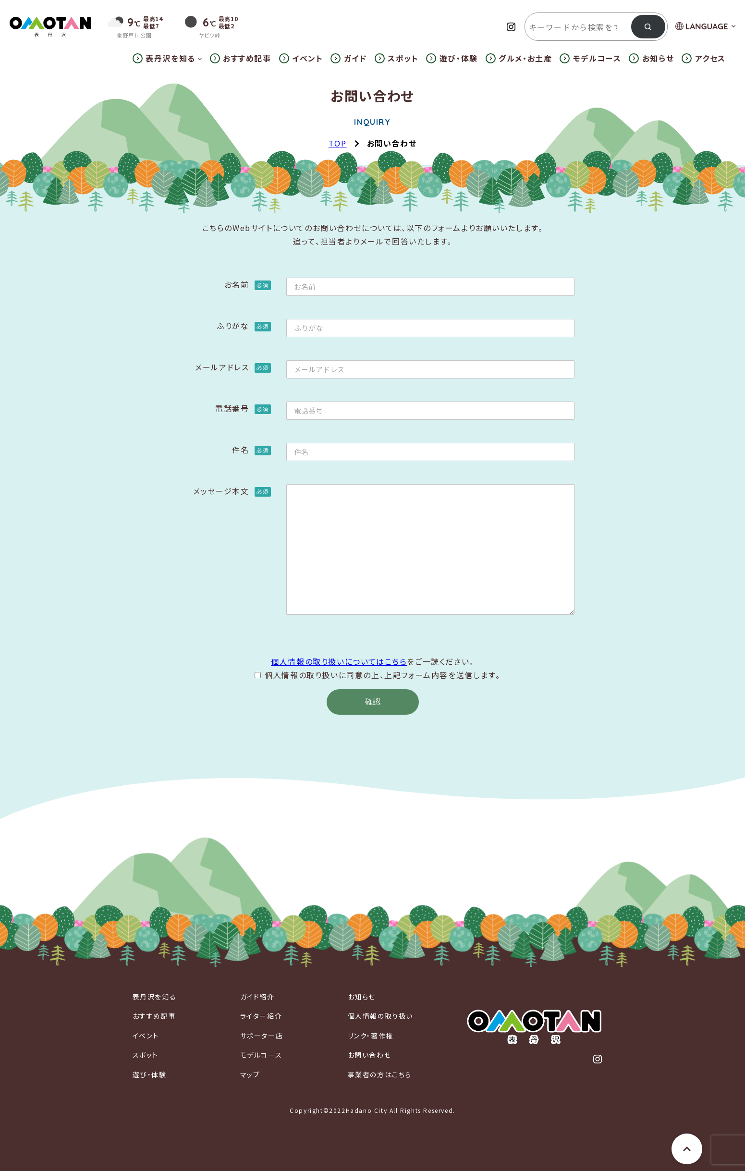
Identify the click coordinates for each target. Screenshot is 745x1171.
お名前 (247, 284)
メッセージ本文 (231, 491)
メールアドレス (232, 367)
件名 (251, 449)
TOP (338, 143)
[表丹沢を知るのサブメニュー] (199, 58)
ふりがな (243, 325)
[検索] (648, 26)
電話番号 (242, 408)
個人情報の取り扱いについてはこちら (339, 661)
